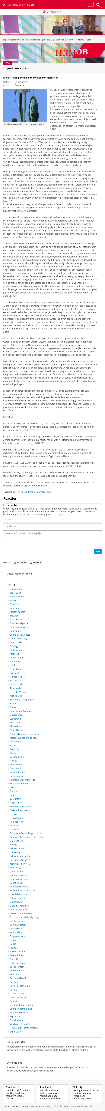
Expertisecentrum (17, 68)
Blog (89, 39)
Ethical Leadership (26, 491)
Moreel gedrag (44, 491)
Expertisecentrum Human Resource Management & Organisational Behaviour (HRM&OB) (43, 39)
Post (98, 551)
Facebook (20, 562)
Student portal (13, 514)
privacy (44, 1106)
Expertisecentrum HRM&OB (19, 4)
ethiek (12, 491)
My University (90, 511)
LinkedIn (35, 562)
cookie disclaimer (60, 1106)
